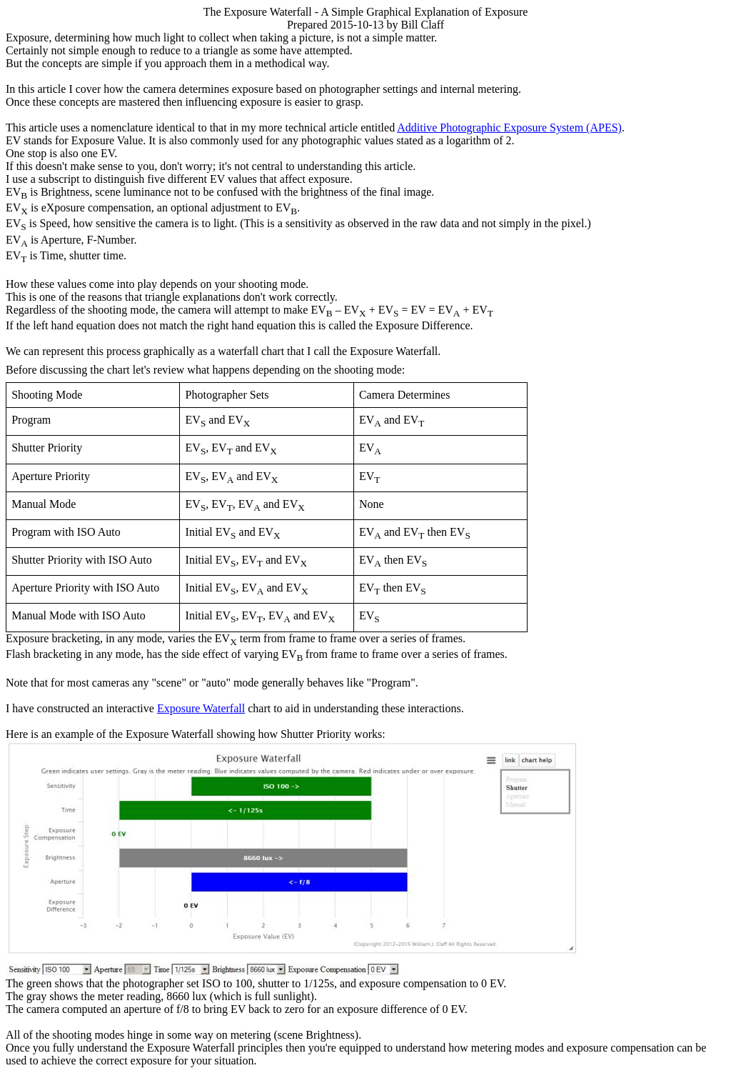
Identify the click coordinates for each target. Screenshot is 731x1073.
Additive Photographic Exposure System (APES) (509, 127)
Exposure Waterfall (201, 708)
